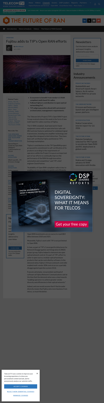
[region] (21, 385)
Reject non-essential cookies (20, 391)
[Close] (37, 373)
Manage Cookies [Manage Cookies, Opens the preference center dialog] (20, 395)
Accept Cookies (21, 386)
